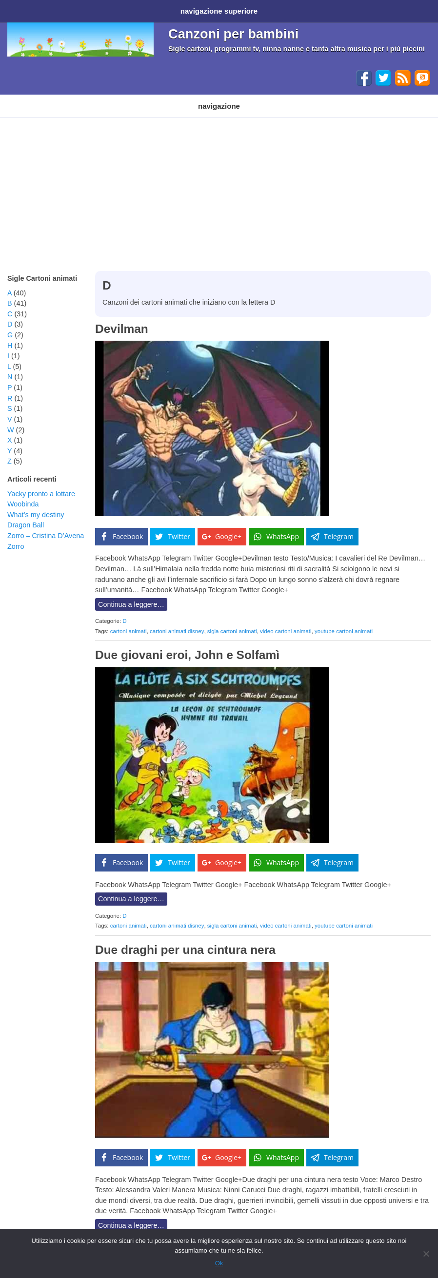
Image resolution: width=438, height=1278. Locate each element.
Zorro (15, 537)
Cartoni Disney (86, 98)
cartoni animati (128, 621)
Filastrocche (196, 98)
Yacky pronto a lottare (41, 484)
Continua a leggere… (131, 595)
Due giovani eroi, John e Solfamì (187, 645)
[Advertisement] (219, 181)
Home (18, 9)
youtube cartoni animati (344, 621)
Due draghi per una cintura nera (185, 940)
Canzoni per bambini (233, 30)
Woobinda (23, 494)
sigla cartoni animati (232, 621)
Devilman (121, 319)
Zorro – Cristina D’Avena (45, 526)
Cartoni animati (29, 98)
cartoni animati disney (177, 621)
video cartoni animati (286, 621)
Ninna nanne (246, 98)
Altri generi (294, 98)
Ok (219, 1263)
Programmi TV (142, 98)
